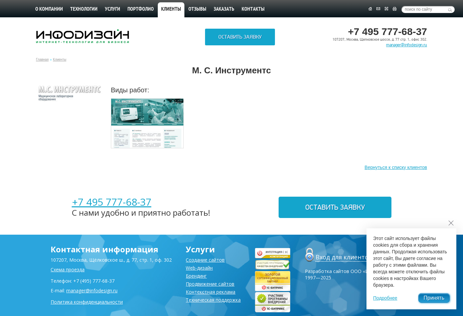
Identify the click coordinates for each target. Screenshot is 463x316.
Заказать (224, 9)
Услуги (112, 9)
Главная (42, 59)
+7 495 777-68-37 (111, 202)
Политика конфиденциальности (87, 302)
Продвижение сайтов (210, 284)
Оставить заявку (240, 37)
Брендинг (196, 276)
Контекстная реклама (210, 292)
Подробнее (385, 298)
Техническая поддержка (213, 300)
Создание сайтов (205, 260)
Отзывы (197, 9)
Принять (434, 298)
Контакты (253, 9)
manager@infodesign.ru (406, 45)
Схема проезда (68, 269)
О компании (49, 9)
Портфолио (140, 9)
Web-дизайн (199, 268)
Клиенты (59, 59)
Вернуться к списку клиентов (395, 167)
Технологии (84, 9)
